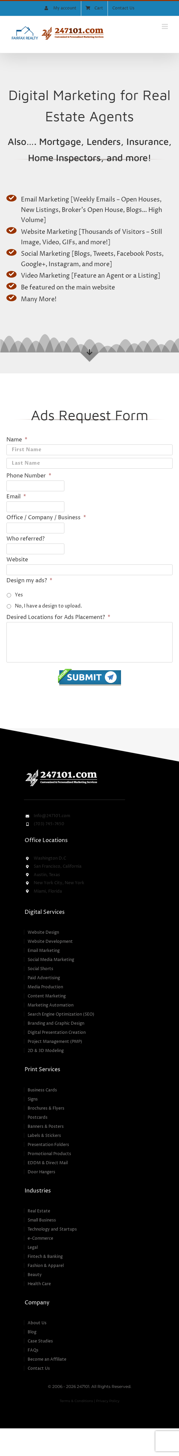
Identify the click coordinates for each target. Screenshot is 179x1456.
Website (17, 559)
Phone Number (28, 475)
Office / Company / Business (46, 517)
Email (16, 496)
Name (16, 439)
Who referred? (25, 539)
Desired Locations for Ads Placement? (58, 617)
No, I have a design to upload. (48, 606)
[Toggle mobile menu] (165, 26)
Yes (19, 595)
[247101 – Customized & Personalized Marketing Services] (61, 770)
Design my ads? (29, 580)
